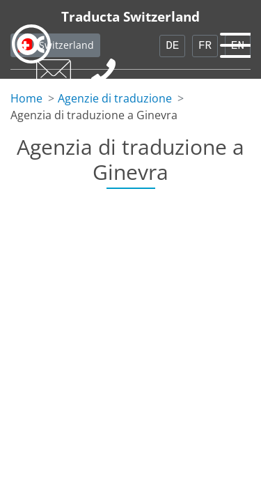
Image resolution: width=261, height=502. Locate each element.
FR (205, 46)
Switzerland (66, 45)
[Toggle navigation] (233, 41)
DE (172, 46)
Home (26, 98)
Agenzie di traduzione (115, 98)
